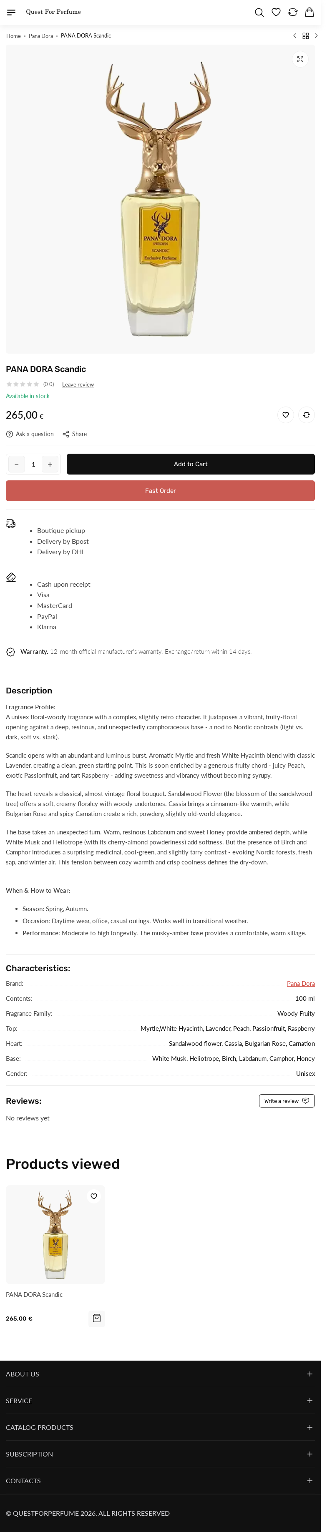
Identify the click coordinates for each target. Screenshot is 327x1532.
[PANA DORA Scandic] (55, 1235)
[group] (160, 199)
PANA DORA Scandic (34, 1294)
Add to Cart (191, 464)
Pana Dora (301, 983)
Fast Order (160, 491)
